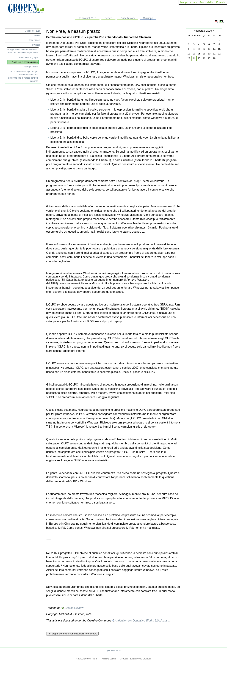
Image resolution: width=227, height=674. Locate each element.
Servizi (108, 18)
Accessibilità (207, 2)
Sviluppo (148, 18)
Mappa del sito (188, 2)
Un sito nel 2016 (87, 18)
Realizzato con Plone (87, 658)
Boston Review (74, 607)
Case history (128, 18)
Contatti (220, 2)
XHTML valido (109, 658)
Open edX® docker (113, 650)
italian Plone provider (140, 658)
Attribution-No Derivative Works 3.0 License (142, 620)
